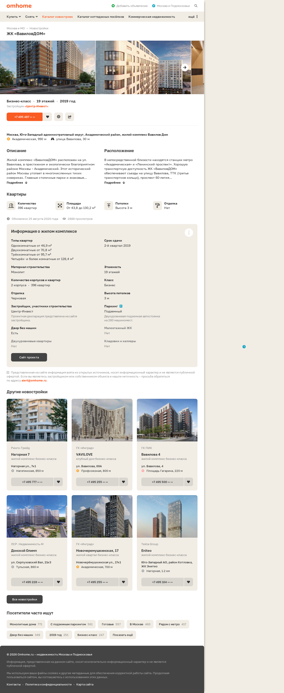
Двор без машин (25, 635)
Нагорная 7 (37, 454)
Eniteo (167, 550)
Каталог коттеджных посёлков (100, 16)
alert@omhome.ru (34, 380)
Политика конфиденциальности (48, 684)
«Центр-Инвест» (36, 106)
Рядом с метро (172, 624)
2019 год (58, 635)
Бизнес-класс (90, 635)
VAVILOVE (102, 454)
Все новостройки (24, 599)
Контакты (14, 684)
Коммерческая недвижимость (151, 16)
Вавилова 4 (167, 454)
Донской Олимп (37, 550)
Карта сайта (84, 684)
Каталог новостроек (57, 16)
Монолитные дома (26, 624)
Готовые (111, 624)
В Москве (140, 624)
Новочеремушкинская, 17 (102, 550)
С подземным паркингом (72, 624)
